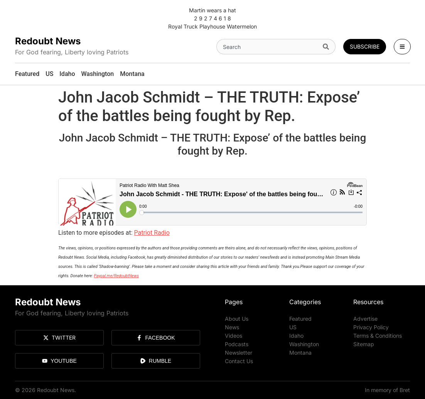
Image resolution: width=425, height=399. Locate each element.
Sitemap (363, 344)
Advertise (365, 318)
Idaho (296, 335)
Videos (233, 335)
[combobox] (268, 46)
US (293, 327)
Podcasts (236, 344)
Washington (304, 344)
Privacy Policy (371, 327)
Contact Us (239, 361)
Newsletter (238, 352)
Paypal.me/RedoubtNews (116, 275)
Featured (300, 318)
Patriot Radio (152, 232)
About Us (236, 318)
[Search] (328, 46)
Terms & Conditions (377, 335)
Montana (300, 352)
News (232, 327)
